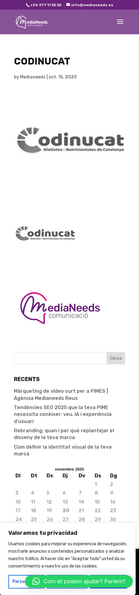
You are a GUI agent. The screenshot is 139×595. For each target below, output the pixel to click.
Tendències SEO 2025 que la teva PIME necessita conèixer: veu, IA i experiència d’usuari (63, 414)
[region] (68, 559)
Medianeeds (33, 77)
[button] (79, 581)
